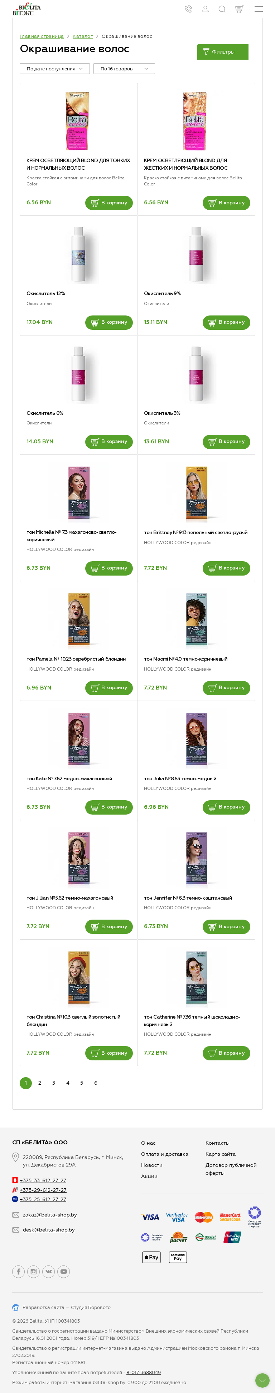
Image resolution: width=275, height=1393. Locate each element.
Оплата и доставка (164, 1154)
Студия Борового (91, 1307)
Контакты (218, 1143)
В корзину (109, 203)
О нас (148, 1143)
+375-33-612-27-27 (39, 1181)
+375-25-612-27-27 (39, 1200)
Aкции (149, 1176)
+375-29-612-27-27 (39, 1190)
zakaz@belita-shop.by (50, 1215)
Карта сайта (221, 1154)
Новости (152, 1165)
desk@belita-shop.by (49, 1230)
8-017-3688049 (143, 1372)
